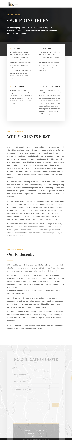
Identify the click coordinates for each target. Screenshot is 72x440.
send (55, 411)
